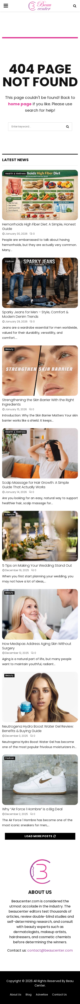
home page (20, 104)
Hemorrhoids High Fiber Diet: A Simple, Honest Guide (39, 226)
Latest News (15, 159)
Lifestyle (10, 514)
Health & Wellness (15, 173)
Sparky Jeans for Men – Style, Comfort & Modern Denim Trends (35, 314)
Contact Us (59, 994)
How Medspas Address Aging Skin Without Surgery (36, 646)
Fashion (9, 261)
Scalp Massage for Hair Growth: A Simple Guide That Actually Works (35, 485)
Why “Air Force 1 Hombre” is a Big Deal (32, 809)
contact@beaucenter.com (50, 950)
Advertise (42, 994)
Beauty (9, 349)
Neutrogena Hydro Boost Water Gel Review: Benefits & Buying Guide (38, 728)
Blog (29, 994)
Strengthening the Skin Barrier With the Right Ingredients (38, 402)
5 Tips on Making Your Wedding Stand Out (37, 565)
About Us (15, 994)
